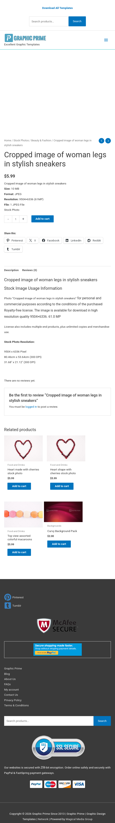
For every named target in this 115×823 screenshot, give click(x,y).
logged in (31, 405)
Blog (7, 669)
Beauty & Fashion (41, 139)
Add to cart (43, 217)
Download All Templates (57, 7)
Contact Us (11, 690)
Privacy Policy (12, 695)
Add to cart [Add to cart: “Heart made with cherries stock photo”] (20, 483)
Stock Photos (21, 139)
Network (43, 814)
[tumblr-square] (12, 601)
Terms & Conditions (16, 701)
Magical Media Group (79, 814)
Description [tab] (11, 269)
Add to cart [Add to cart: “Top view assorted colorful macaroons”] (93, 483)
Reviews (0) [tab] (29, 269)
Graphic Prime (13, 664)
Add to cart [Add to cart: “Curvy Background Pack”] (20, 545)
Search (77, 20)
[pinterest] (14, 592)
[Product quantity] (15, 218)
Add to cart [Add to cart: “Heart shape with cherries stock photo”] (57, 483)
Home (7, 139)
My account (11, 685)
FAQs (7, 679)
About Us (10, 674)
